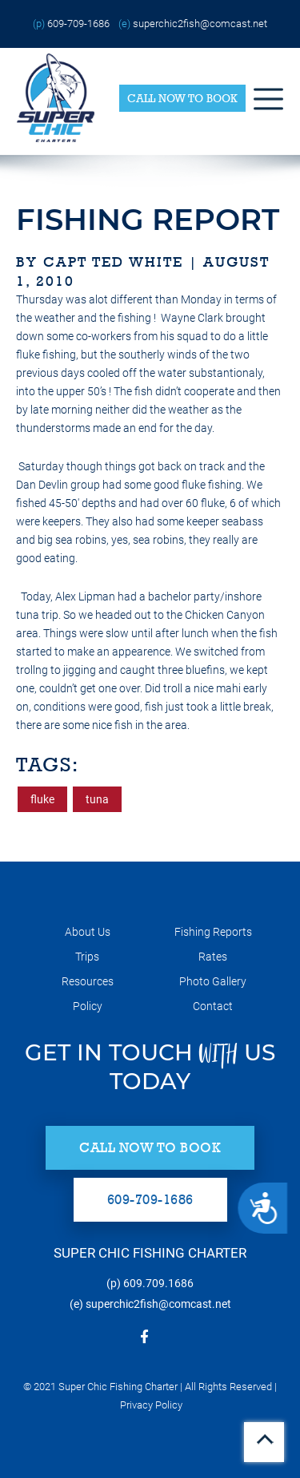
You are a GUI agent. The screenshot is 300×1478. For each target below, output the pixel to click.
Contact (213, 1006)
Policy (87, 1006)
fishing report (147, 219)
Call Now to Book (182, 98)
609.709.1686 (158, 1283)
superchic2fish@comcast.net (200, 24)
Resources (88, 981)
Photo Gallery (212, 981)
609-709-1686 (78, 24)
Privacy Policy (151, 1405)
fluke (42, 799)
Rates (212, 956)
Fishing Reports (213, 931)
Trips (87, 956)
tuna (97, 799)
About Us (87, 931)
